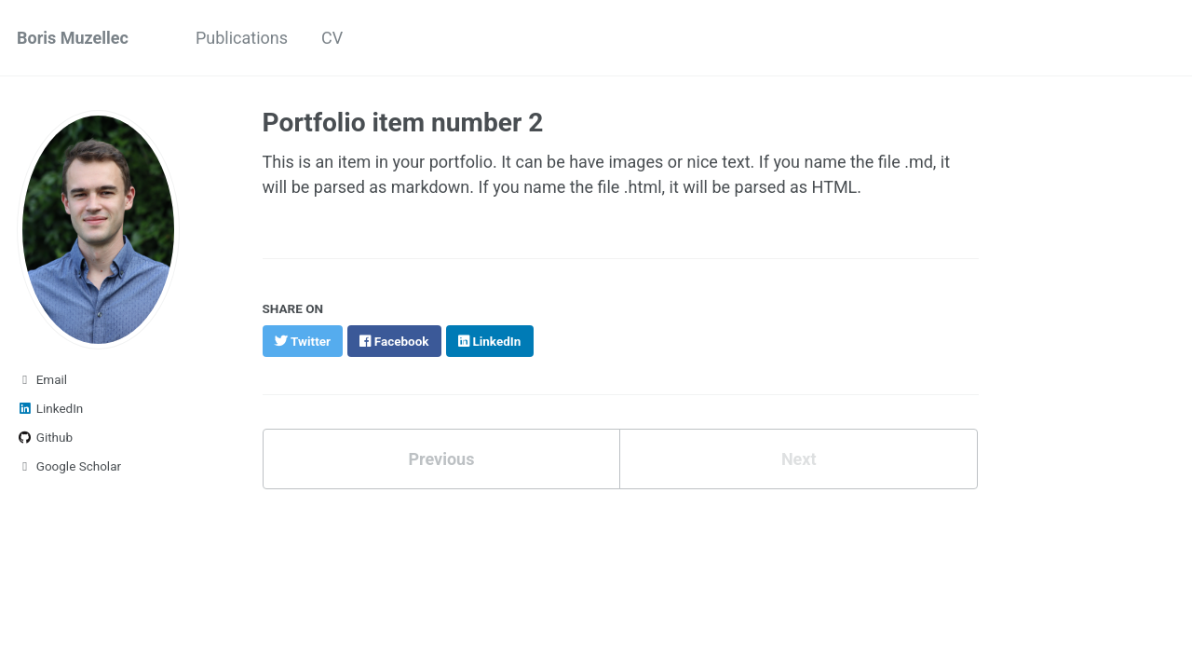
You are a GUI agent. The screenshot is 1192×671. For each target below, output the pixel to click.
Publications (242, 38)
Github (45, 437)
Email (42, 379)
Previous (441, 459)
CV (332, 38)
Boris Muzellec (73, 38)
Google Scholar (69, 466)
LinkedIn (50, 408)
